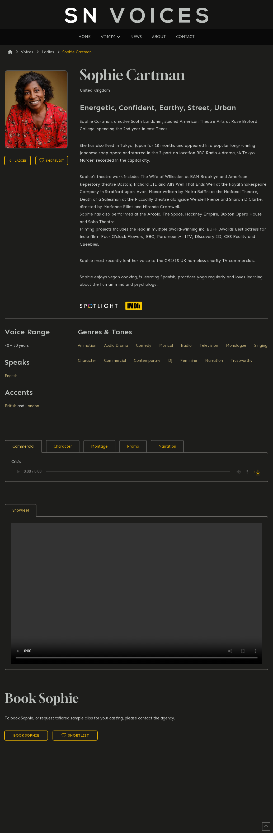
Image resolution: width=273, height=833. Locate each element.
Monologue (236, 345)
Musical (166, 345)
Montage (99, 446)
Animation (87, 345)
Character (87, 360)
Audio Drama (116, 345)
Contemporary (147, 360)
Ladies (17, 161)
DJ (170, 360)
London (32, 406)
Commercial (115, 360)
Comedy (143, 345)
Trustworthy (241, 360)
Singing (260, 345)
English (11, 375)
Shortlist (51, 160)
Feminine (188, 360)
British (10, 406)
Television (209, 345)
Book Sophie (26, 735)
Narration (214, 360)
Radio (186, 345)
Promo (133, 446)
